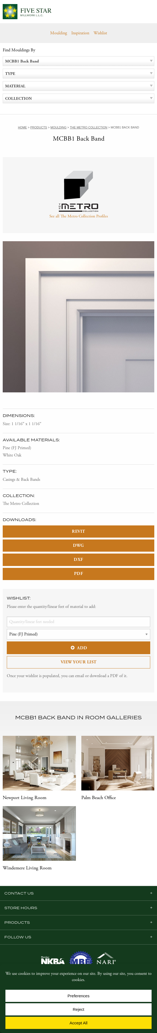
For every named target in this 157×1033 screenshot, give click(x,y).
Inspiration (80, 33)
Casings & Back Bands (21, 479)
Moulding (58, 33)
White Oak (12, 455)
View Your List (79, 662)
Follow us (17, 937)
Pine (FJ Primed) (17, 448)
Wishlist (100, 33)
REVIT (78, 531)
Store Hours (20, 907)
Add (78, 648)
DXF (78, 559)
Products (17, 922)
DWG (78, 545)
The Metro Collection (21, 503)
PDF (78, 573)
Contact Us (19, 893)
